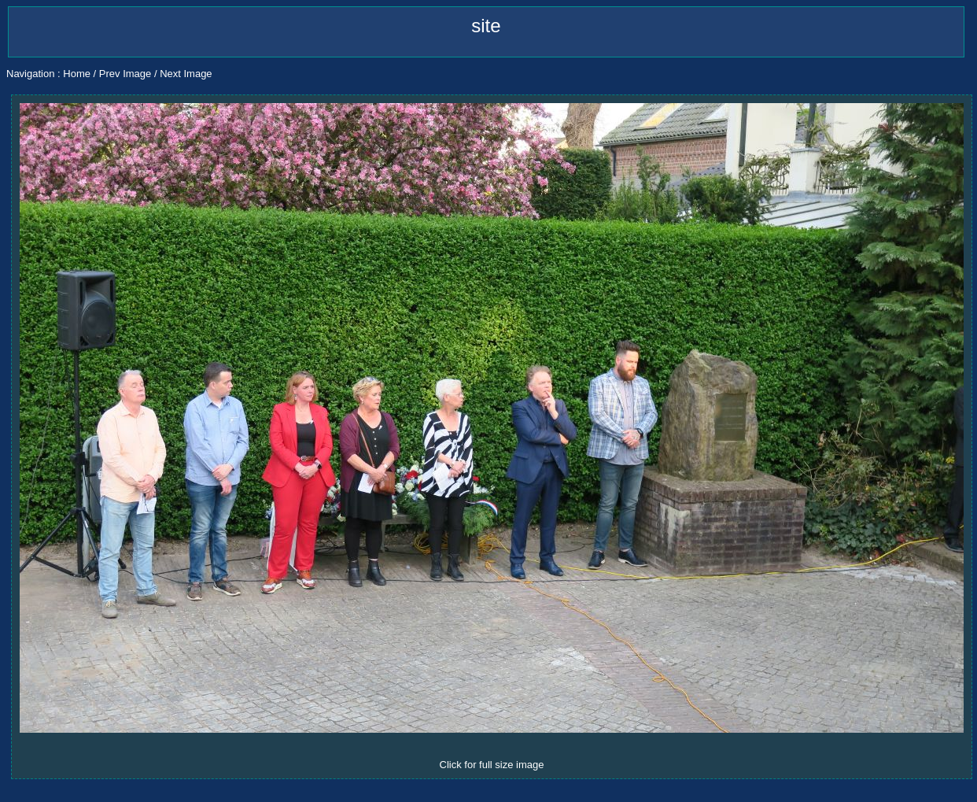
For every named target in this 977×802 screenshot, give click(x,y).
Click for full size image (492, 765)
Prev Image (125, 73)
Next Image (186, 73)
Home (76, 73)
